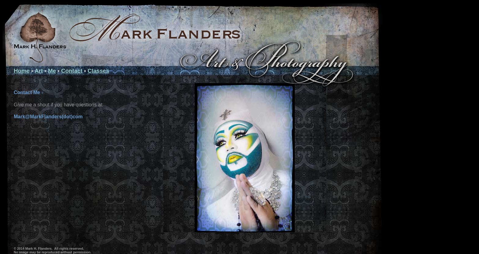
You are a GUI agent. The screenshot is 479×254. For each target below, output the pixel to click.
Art (39, 71)
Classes (98, 71)
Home (22, 71)
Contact (71, 71)
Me (52, 71)
